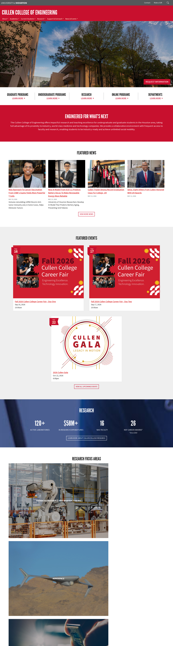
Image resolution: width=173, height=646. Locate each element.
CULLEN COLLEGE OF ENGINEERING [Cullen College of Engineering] (29, 12)
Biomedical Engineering (33, 459)
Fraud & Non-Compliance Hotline (135, 642)
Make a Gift (158, 3)
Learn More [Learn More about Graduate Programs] (17, 98)
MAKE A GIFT (140, 612)
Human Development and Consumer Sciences (139, 504)
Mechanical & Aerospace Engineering (139, 549)
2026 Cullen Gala (125, 284)
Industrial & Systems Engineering (34, 549)
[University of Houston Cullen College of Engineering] (29, 614)
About (4, 19)
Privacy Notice (161, 642)
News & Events (70, 19)
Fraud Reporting (117, 642)
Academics (14, 19)
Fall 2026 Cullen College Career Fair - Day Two (85, 284)
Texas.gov (86, 642)
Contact (147, 3)
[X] (23, 623)
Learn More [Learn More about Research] (86, 98)
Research (40, 19)
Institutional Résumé (33, 644)
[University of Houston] (14, 3)
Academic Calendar (48, 642)
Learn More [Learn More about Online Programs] (120, 98)
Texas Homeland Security (98, 642)
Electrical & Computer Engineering (33, 502)
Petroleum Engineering (86, 592)
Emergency (69, 642)
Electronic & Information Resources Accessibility (69, 644)
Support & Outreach (54, 19)
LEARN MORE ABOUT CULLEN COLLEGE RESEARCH (86, 350)
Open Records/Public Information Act (13, 644)
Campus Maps (60, 642)
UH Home (38, 642)
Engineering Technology (86, 502)
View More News (86, 214)
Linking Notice (151, 642)
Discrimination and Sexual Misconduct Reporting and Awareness (107, 644)
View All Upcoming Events (86, 298)
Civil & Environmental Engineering (139, 459)
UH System (78, 642)
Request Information (157, 81)
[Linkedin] (36, 623)
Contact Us (63, 632)
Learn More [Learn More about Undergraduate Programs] (52, 98)
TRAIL (109, 642)
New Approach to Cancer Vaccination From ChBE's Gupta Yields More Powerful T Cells (27, 193)
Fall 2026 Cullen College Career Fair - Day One (32, 284)
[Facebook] (19, 623)
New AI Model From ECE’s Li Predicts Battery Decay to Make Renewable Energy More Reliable (64, 193)
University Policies (134, 644)
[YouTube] (40, 623)
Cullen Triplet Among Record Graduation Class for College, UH (106, 191)
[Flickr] (27, 623)
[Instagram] (31, 623)
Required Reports (47, 644)
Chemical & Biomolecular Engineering (86, 459)
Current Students (27, 19)
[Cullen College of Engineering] (86, 69)
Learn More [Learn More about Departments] (155, 98)
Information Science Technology (86, 549)
